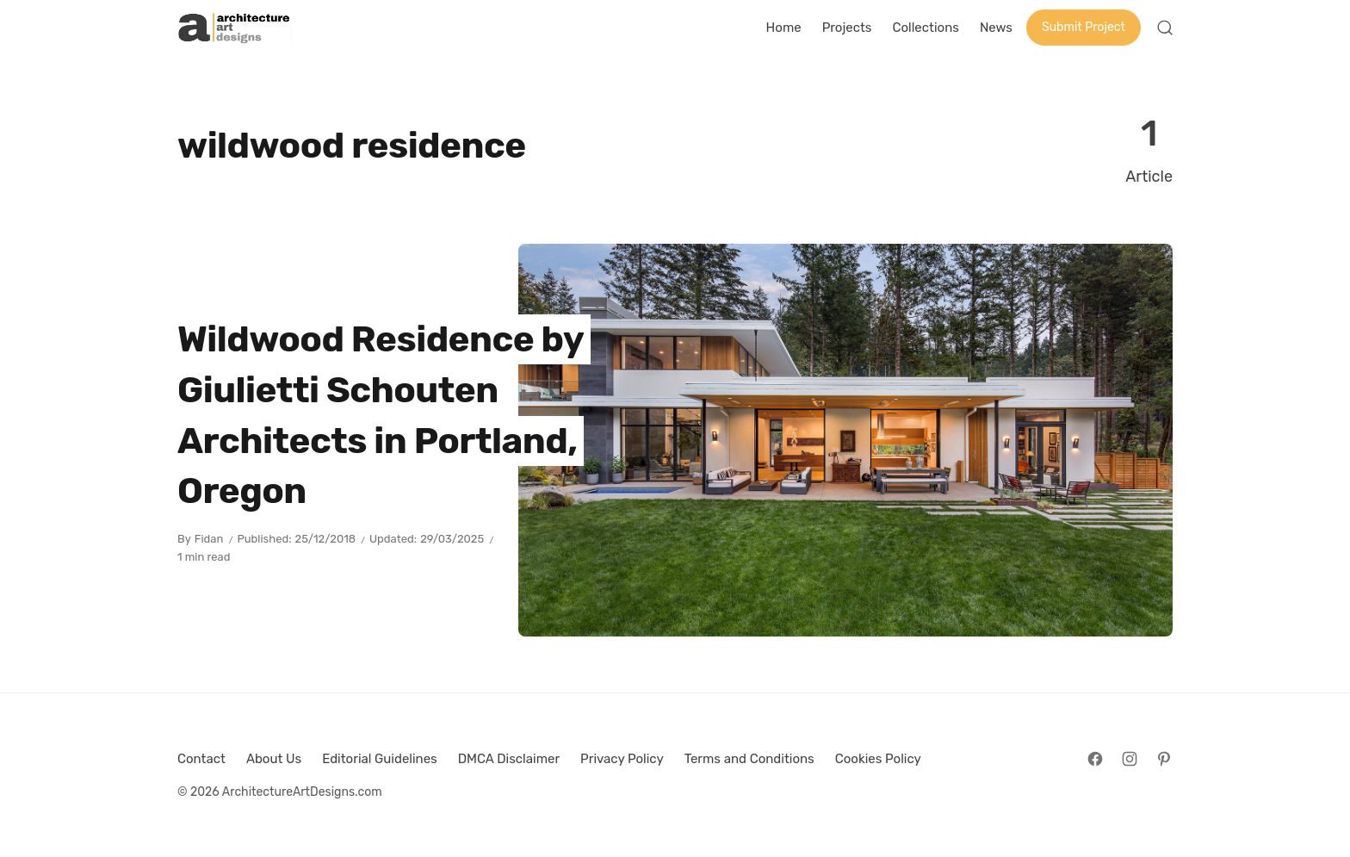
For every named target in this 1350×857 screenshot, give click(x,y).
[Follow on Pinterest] (1164, 758)
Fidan (209, 538)
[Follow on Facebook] (1095, 758)
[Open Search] (1165, 27)
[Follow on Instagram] (1129, 758)
